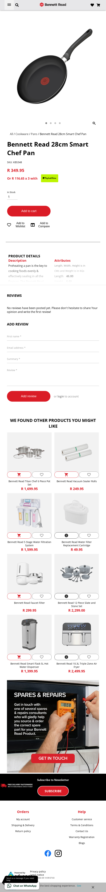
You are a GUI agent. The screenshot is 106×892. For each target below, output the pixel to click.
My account (23, 819)
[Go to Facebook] (47, 853)
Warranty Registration (82, 837)
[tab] (46, 123)
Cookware (22, 134)
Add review (28, 396)
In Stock (11, 192)
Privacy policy (38, 871)
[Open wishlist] (92, 5)
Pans (34, 134)
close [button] (93, 887)
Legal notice (37, 874)
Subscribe (53, 791)
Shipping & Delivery (22, 825)
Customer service (82, 819)
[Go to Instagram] (58, 853)
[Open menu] (9, 5)
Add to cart (28, 211)
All (12, 134)
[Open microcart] (98, 5)
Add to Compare (40, 225)
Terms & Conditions (81, 825)
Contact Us (82, 831)
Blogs (82, 843)
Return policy (23, 831)
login (61, 396)
